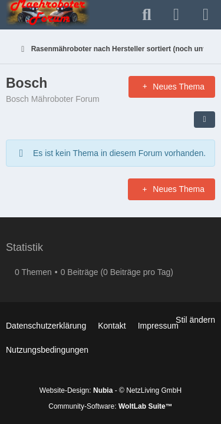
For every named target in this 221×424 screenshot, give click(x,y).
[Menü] (205, 14)
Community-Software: (110, 406)
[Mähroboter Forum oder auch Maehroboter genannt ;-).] (48, 12)
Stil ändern (195, 319)
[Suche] (147, 14)
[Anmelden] (176, 15)
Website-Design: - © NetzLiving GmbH (110, 390)
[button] (204, 119)
